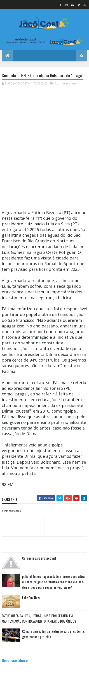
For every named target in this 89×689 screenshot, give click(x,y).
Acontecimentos (66, 83)
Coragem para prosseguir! (39, 558)
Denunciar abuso (15, 660)
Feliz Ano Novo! (31, 597)
